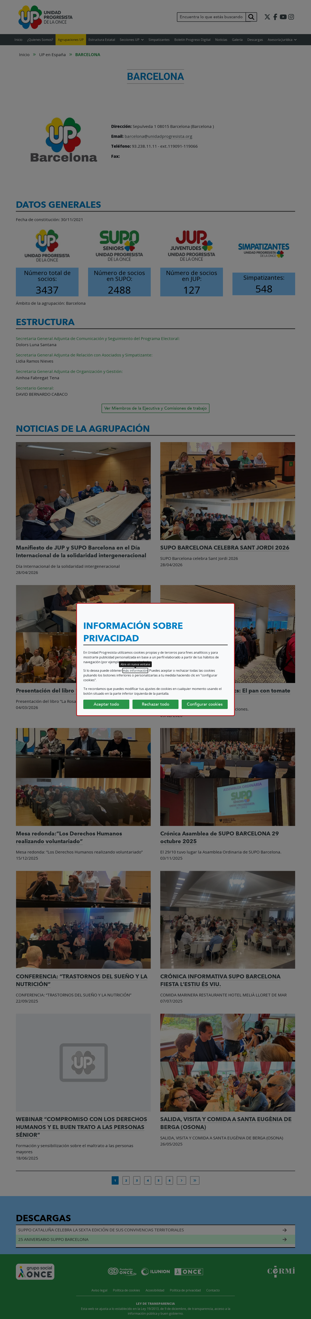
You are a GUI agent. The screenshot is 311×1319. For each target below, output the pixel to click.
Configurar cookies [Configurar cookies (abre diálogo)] (205, 704)
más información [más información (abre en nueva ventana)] (135, 670)
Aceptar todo (106, 704)
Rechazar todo (155, 704)
